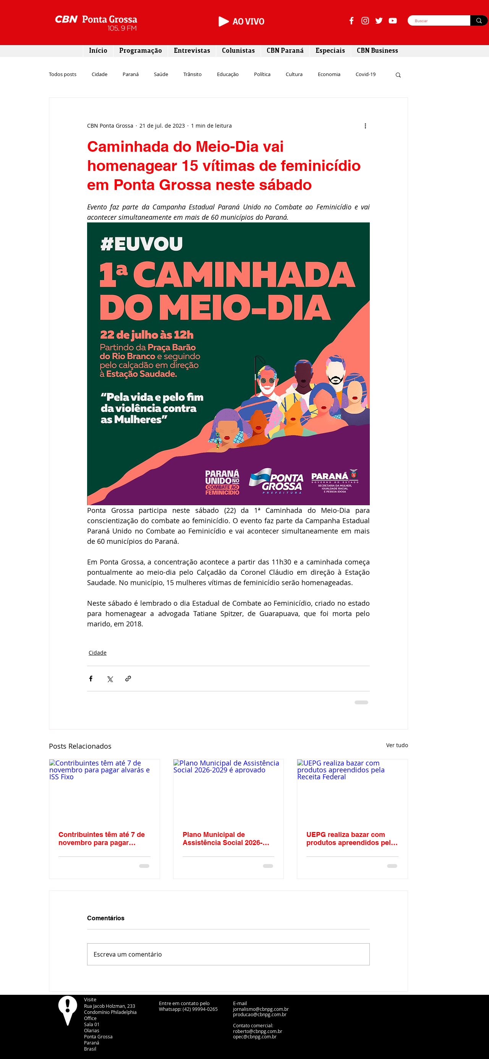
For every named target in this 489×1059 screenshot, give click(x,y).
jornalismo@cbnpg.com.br (261, 1009)
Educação (228, 74)
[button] (398, 74)
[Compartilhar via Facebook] (90, 678)
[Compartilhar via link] (128, 678)
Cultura (294, 74)
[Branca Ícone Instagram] (365, 21)
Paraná (131, 74)
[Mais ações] (365, 125)
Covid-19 (366, 74)
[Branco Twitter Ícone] (379, 21)
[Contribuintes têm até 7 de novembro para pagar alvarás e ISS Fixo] (104, 790)
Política (262, 74)
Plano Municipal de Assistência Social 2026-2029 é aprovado (222, 838)
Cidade (99, 74)
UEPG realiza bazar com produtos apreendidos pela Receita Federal (350, 838)
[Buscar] (434, 21)
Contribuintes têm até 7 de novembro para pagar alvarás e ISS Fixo (101, 838)
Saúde (161, 74)
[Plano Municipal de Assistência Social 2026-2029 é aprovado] (228, 790)
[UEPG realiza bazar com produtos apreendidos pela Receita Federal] (352, 790)
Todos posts (62, 74)
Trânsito (192, 74)
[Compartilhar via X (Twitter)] (109, 678)
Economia (329, 74)
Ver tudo (397, 745)
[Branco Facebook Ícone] (351, 21)
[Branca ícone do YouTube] (393, 21)
